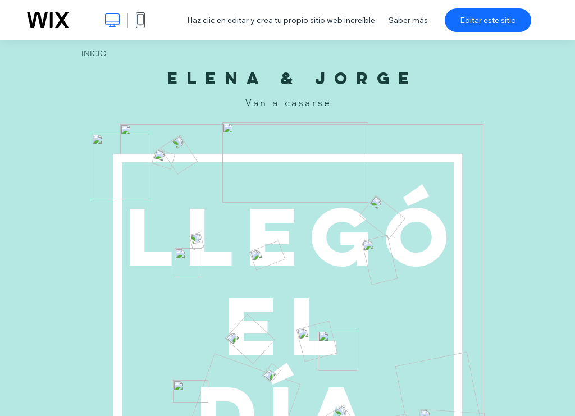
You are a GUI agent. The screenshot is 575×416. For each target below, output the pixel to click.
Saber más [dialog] (408, 20)
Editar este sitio (488, 20)
